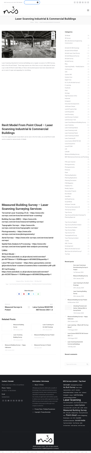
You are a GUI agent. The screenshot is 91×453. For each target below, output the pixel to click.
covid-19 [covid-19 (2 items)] (73, 390)
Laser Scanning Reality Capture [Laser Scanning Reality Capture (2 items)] (80, 402)
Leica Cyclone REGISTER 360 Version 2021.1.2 (78, 334)
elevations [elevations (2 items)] (78, 390)
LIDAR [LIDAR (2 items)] (81, 407)
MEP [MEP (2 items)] (64, 412)
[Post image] (7, 327)
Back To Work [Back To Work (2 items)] (79, 387)
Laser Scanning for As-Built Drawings (48, 326)
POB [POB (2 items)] (64, 415)
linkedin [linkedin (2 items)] (85, 407)
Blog (4, 33)
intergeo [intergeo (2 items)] (71, 395)
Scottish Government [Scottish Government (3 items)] (68, 420)
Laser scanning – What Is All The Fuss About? (78, 326)
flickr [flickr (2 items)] (80, 392)
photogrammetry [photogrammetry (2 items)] (74, 412)
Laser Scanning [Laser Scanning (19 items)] (72, 400)
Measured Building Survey (18, 326)
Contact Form (5, 397)
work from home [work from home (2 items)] (81, 425)
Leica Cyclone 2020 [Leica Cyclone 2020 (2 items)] (67, 407)
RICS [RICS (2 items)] (74, 418)
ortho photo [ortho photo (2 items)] (68, 412)
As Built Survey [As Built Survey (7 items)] (69, 387)
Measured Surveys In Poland (42, 345)
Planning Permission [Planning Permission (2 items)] (83, 412)
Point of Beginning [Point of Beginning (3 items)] (82, 415)
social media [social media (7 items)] (80, 420)
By (29, 281)
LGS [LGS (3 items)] (78, 407)
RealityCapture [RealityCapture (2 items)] (66, 418)
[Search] (79, 10)
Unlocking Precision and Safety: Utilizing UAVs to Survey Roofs (80, 308)
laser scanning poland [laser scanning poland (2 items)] (68, 402)
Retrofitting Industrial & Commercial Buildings (41, 284)
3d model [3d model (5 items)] (66, 385)
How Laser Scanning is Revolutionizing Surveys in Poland (80, 267)
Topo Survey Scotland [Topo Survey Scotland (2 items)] (67, 423)
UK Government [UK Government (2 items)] (66, 425)
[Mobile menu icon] (88, 10)
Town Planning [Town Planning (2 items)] (76, 423)
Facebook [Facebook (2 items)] (76, 392)
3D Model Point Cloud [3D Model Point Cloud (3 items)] (76, 385)
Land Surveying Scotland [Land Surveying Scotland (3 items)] (69, 397)
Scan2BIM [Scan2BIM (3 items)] (78, 418)
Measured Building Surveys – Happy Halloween (15, 346)
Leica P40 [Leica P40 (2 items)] (74, 407)
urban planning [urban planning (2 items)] (74, 425)
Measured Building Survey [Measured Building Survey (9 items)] (75, 410)
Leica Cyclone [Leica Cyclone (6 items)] (79, 405)
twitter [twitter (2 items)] (81, 423)
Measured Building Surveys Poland (44, 335)
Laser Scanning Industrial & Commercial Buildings (20, 284)
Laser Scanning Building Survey (17, 336)
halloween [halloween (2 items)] (84, 392)
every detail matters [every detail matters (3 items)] (68, 392)
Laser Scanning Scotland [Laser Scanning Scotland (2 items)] (68, 405)
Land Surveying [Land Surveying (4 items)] (78, 395)
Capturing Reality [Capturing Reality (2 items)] (67, 390)
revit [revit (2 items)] (71, 418)
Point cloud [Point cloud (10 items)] (71, 415)
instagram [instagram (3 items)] (66, 395)
